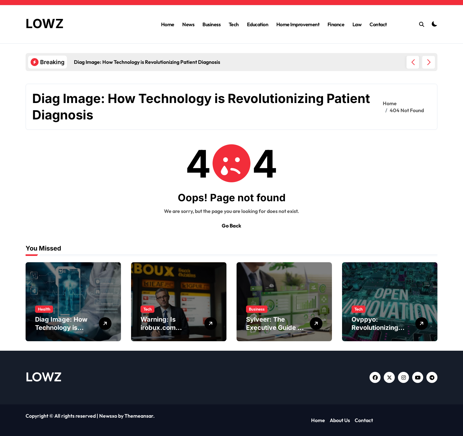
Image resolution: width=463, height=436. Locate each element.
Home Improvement (297, 24)
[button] (428, 62)
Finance (336, 24)
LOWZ (45, 23)
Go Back (231, 225)
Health (44, 309)
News (188, 24)
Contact (378, 24)
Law (357, 24)
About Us (340, 420)
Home (167, 24)
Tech (234, 24)
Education (257, 24)
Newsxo (108, 416)
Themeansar (138, 416)
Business (211, 24)
